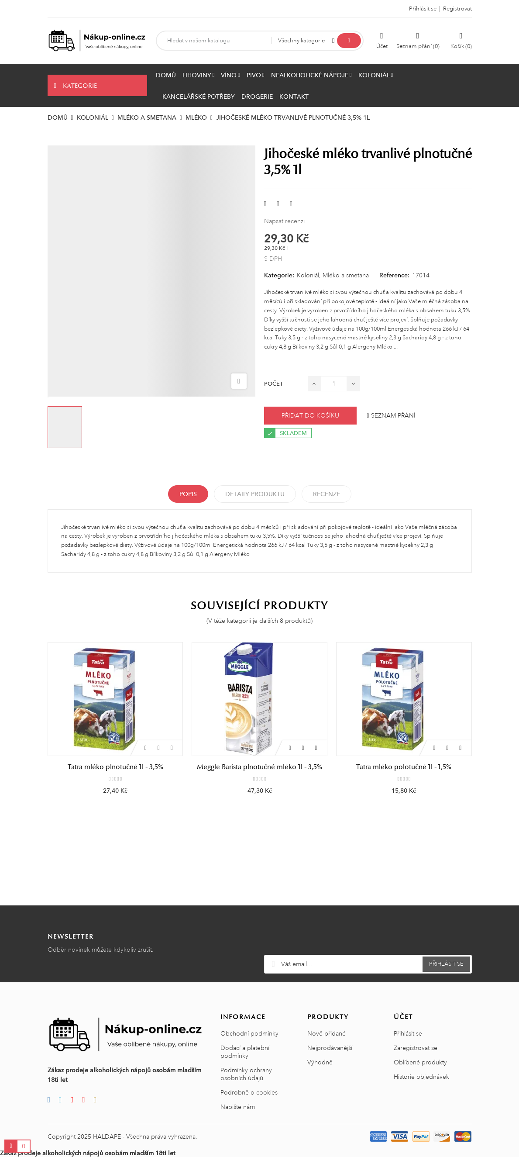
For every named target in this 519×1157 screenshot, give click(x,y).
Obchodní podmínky (249, 1033)
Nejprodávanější (329, 1048)
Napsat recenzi (284, 221)
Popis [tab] (188, 494)
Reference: (394, 275)
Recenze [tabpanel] (326, 494)
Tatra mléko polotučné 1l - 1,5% (403, 767)
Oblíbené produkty (420, 1062)
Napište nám (237, 1107)
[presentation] (368, 933)
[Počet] (334, 383)
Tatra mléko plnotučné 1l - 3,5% (115, 767)
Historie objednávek (421, 1077)
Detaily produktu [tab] (255, 494)
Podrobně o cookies (249, 1092)
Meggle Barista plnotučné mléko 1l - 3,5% (259, 767)
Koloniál (308, 275)
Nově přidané (326, 1033)
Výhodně (320, 1062)
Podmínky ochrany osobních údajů (246, 1074)
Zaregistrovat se (415, 1048)
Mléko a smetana (346, 275)
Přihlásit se (408, 1033)
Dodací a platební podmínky (244, 1052)
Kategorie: (279, 275)
